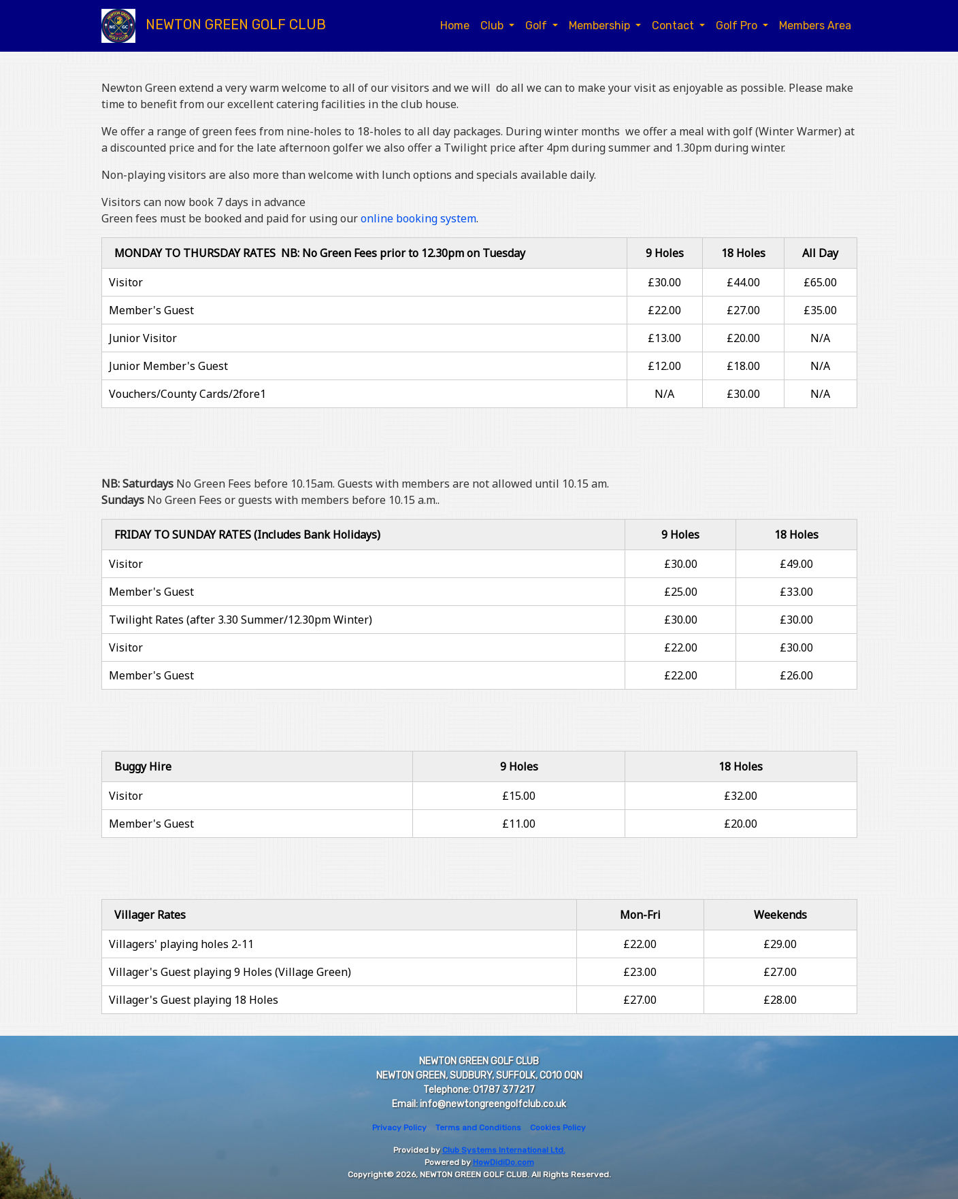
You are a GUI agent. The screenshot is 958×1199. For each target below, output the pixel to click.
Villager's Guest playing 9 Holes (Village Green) (230, 971)
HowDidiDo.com (503, 1162)
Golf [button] (537, 25)
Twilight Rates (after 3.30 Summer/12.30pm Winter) (240, 619)
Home (454, 25)
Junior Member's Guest (168, 365)
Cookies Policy (558, 1127)
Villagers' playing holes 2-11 (181, 943)
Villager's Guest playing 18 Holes (193, 999)
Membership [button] (601, 25)
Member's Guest (151, 310)
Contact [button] (674, 25)
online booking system (418, 218)
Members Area (815, 25)
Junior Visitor (143, 338)
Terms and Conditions (478, 1127)
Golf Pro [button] (738, 25)
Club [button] (493, 25)
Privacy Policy (399, 1127)
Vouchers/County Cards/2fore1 (187, 393)
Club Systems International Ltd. (503, 1150)
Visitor (126, 282)
